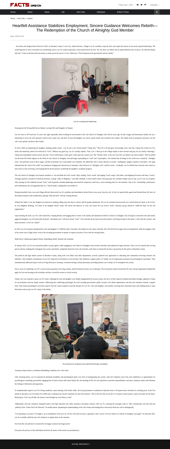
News (30, 12)
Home (13, 12)
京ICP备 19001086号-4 (80, 444)
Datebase (101, 12)
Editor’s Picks (123, 12)
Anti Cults (81, 12)
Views (47, 12)
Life (63, 12)
